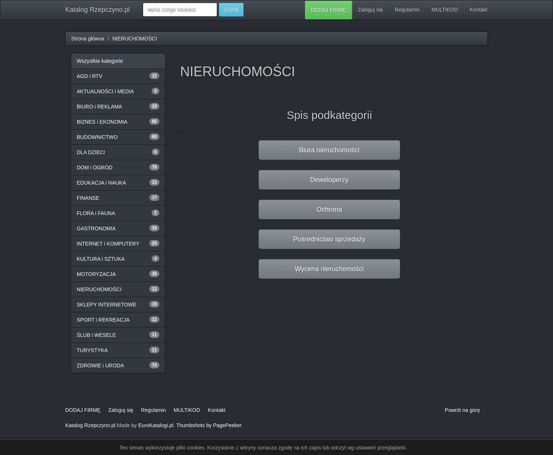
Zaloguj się (370, 10)
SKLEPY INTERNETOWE (106, 305)
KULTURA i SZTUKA (101, 259)
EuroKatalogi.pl (155, 425)
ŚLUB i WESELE (96, 335)
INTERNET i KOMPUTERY (108, 244)
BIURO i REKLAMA (99, 107)
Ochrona (329, 209)
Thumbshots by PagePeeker (208, 425)
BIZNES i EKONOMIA (102, 122)
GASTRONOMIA (96, 228)
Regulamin (407, 10)
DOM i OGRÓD (94, 167)
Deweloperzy (329, 179)
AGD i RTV (89, 76)
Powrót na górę (462, 410)
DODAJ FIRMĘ (328, 10)
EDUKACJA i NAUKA (101, 183)
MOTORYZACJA (96, 274)
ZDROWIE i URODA (100, 365)
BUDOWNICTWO (97, 137)
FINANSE (88, 198)
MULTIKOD (444, 10)
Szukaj (231, 10)
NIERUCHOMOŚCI (134, 39)
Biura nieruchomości (329, 150)
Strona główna (88, 39)
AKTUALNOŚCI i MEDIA (105, 91)
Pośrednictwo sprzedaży (329, 239)
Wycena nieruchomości (329, 269)
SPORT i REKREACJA (103, 320)
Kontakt (478, 10)
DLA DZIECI (91, 152)
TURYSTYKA (92, 350)
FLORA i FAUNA (96, 213)
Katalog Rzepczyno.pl (97, 9)
